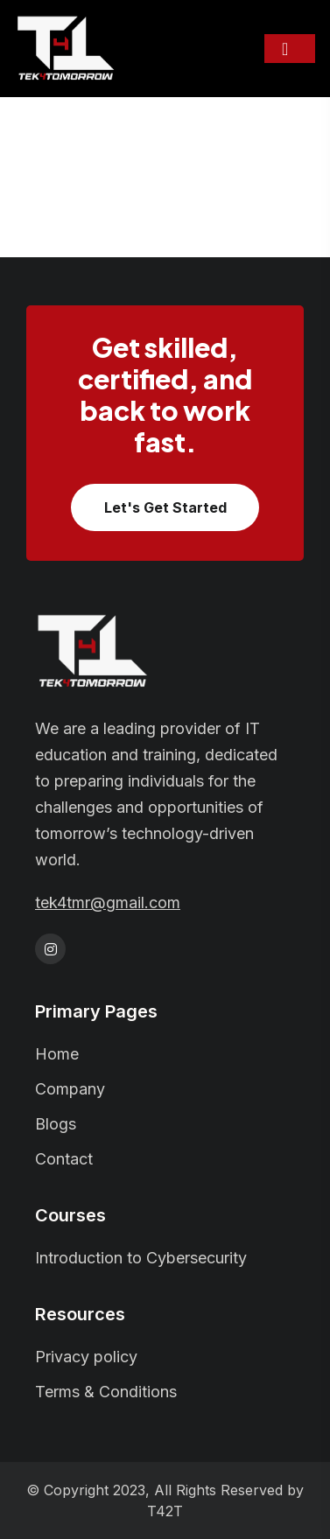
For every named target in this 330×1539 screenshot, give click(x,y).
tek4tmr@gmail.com (107, 903)
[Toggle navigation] (289, 49)
